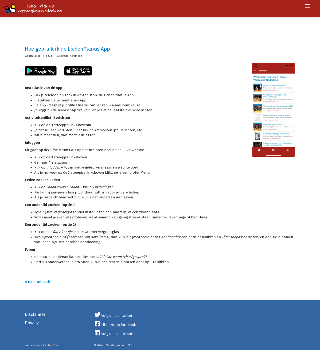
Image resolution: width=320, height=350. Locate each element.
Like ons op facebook (115, 325)
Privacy (32, 323)
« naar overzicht (38, 282)
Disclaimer (35, 314)
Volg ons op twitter (113, 316)
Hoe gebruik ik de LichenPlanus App (67, 49)
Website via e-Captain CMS (42, 345)
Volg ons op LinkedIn (115, 334)
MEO (130, 345)
